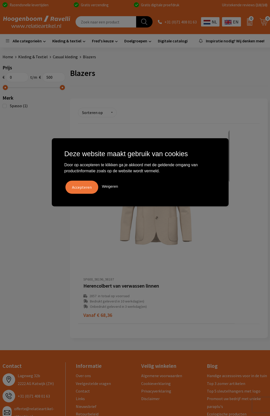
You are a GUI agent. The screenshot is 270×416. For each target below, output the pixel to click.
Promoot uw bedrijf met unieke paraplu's (234, 305)
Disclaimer (150, 301)
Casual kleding (65, 56)
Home (8, 56)
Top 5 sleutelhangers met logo (233, 293)
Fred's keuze (103, 40)
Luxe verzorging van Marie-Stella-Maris (236, 328)
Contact (83, 293)
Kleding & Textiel (33, 56)
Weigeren (110, 185)
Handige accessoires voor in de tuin (237, 278)
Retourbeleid (87, 316)
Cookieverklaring (156, 285)
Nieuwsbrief (86, 308)
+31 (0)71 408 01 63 (180, 21)
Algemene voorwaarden (161, 278)
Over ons (83, 278)
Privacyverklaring (156, 293)
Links (80, 301)
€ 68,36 (97, 217)
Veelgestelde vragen (93, 285)
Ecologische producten (227, 316)
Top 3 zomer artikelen (226, 285)
